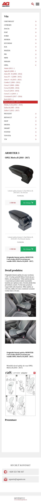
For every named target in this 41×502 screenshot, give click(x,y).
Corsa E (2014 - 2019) (11, 91)
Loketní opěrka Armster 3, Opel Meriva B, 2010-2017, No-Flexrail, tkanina (20, 238)
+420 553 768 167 (14, 471)
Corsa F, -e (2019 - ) (11, 94)
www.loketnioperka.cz (20, 499)
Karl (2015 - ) (8, 99)
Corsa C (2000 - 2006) (11, 85)
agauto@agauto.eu (14, 479)
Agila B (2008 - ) (10, 71)
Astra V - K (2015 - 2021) (12, 79)
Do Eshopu (28, 203)
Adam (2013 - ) (9, 68)
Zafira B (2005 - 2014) (11, 107)
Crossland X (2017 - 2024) (13, 96)
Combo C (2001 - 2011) (12, 82)
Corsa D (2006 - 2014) (11, 88)
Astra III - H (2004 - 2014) (13, 74)
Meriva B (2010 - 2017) (12, 102)
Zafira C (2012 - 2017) (11, 110)
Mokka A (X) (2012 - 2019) (13, 105)
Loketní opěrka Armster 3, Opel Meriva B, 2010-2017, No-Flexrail (20, 191)
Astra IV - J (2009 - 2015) (12, 77)
